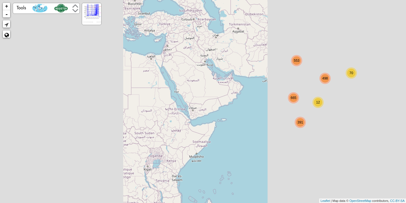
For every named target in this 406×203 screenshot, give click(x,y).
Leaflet (325, 200)
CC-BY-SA (397, 200)
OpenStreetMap (360, 200)
